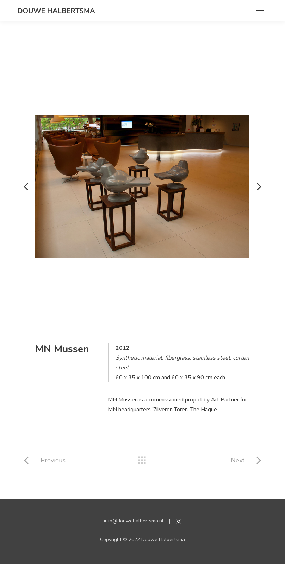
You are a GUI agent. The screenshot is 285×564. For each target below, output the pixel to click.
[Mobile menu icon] (260, 11)
